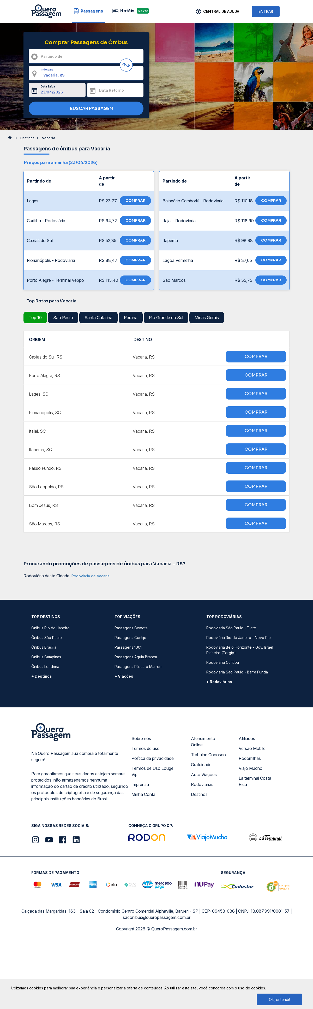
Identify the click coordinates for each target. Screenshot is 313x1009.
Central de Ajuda (221, 11)
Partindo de (51, 56)
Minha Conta (143, 794)
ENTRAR (265, 11)
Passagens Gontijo (130, 637)
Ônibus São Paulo (46, 637)
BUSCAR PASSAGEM (84, 109)
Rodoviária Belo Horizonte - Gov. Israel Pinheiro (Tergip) (239, 650)
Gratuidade (201, 764)
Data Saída (48, 86)
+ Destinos (41, 676)
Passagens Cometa (131, 628)
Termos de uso (145, 748)
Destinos (199, 794)
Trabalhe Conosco (208, 754)
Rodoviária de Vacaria (90, 576)
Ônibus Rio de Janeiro (50, 628)
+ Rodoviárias (219, 681)
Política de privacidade (152, 758)
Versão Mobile (252, 748)
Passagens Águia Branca (136, 657)
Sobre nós (141, 738)
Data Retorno (111, 90)
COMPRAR (135, 200)
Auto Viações (204, 774)
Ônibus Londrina (45, 666)
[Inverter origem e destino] (126, 65)
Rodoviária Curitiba (222, 662)
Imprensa (140, 784)
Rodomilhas (250, 758)
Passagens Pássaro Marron (138, 666)
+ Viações (124, 676)
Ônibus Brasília (43, 647)
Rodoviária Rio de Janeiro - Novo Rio (238, 637)
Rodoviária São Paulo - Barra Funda (237, 672)
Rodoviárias (202, 784)
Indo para (47, 69)
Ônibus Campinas (46, 657)
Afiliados (247, 738)
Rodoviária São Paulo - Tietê (231, 628)
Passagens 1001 (128, 647)
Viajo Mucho (250, 768)
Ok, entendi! (279, 999)
